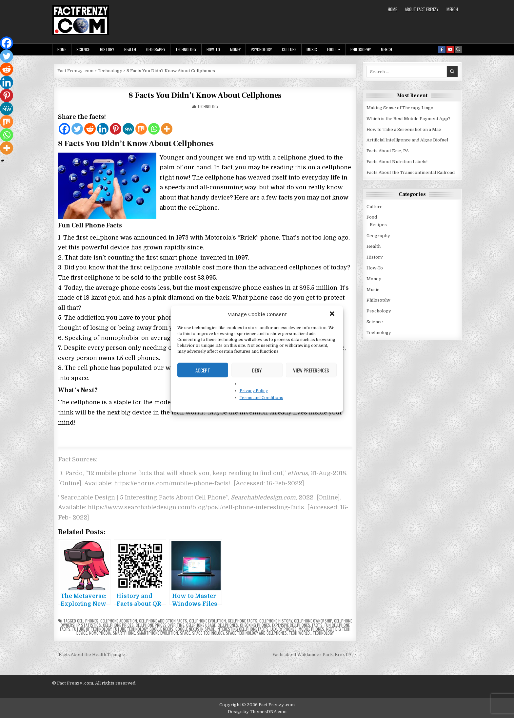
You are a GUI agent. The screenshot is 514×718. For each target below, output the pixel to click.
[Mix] (141, 129)
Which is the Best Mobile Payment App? (408, 118)
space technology (208, 633)
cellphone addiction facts (163, 620)
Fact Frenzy (69, 683)
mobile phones (311, 629)
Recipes (378, 224)
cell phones (87, 620)
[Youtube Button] (450, 49)
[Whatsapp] (154, 129)
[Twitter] (77, 129)
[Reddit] (90, 129)
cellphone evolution (207, 620)
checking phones (255, 625)
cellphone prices (118, 625)
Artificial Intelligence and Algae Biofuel (407, 139)
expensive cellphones (291, 625)
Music (311, 49)
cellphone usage (201, 625)
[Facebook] (64, 129)
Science (83, 49)
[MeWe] (128, 129)
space (185, 633)
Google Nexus (161, 629)
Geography (155, 49)
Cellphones (228, 625)
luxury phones (283, 629)
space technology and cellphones (256, 633)
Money (235, 49)
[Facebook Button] (441, 49)
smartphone (124, 633)
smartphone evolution (157, 633)
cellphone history (275, 620)
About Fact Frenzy (422, 9)
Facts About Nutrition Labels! (396, 161)
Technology (185, 49)
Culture (289, 49)
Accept (202, 370)
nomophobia (100, 633)
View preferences (311, 370)
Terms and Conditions (261, 397)
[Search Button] (458, 49)
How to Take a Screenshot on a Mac (403, 129)
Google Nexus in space (195, 629)
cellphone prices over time (160, 625)
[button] (333, 314)
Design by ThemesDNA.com (257, 711)
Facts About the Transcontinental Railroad (410, 172)
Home (392, 9)
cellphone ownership (313, 620)
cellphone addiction (118, 620)
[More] (166, 129)
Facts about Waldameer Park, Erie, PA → (314, 654)
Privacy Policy (254, 391)
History (107, 49)
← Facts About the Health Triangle (89, 654)
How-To (213, 49)
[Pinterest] (115, 129)
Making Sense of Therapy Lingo (399, 107)
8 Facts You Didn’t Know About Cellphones (205, 95)
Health (130, 49)
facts (317, 625)
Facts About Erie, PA (387, 150)
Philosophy (360, 49)
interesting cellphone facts (242, 629)
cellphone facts (242, 620)
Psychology (261, 49)
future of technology (91, 629)
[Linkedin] (103, 129)
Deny (257, 370)
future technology (130, 629)
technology (323, 633)
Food (331, 49)
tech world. (300, 633)
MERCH (452, 9)
